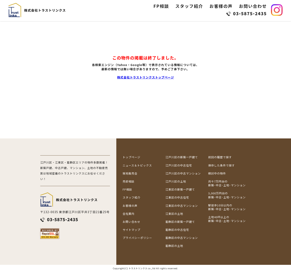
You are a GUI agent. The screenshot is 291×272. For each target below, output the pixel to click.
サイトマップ (131, 230)
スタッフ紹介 (189, 6)
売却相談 (128, 181)
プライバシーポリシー (137, 238)
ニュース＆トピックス (137, 165)
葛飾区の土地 (174, 246)
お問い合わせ (253, 6)
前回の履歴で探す (220, 157)
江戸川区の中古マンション (183, 173)
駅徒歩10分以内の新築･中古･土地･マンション (227, 207)
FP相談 (161, 6)
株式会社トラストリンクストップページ (145, 77)
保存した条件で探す (221, 165)
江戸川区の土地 (175, 181)
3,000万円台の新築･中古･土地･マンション (227, 195)
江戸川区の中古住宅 (178, 165)
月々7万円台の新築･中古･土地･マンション (227, 183)
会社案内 (128, 214)
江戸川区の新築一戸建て (181, 157)
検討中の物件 (217, 173)
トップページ (131, 157)
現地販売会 (130, 173)
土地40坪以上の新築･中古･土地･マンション (227, 219)
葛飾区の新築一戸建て (180, 222)
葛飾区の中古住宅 (177, 230)
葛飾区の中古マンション (181, 238)
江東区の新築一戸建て (180, 189)
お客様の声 (221, 6)
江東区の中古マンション (181, 206)
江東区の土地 (174, 214)
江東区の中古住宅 (177, 197)
